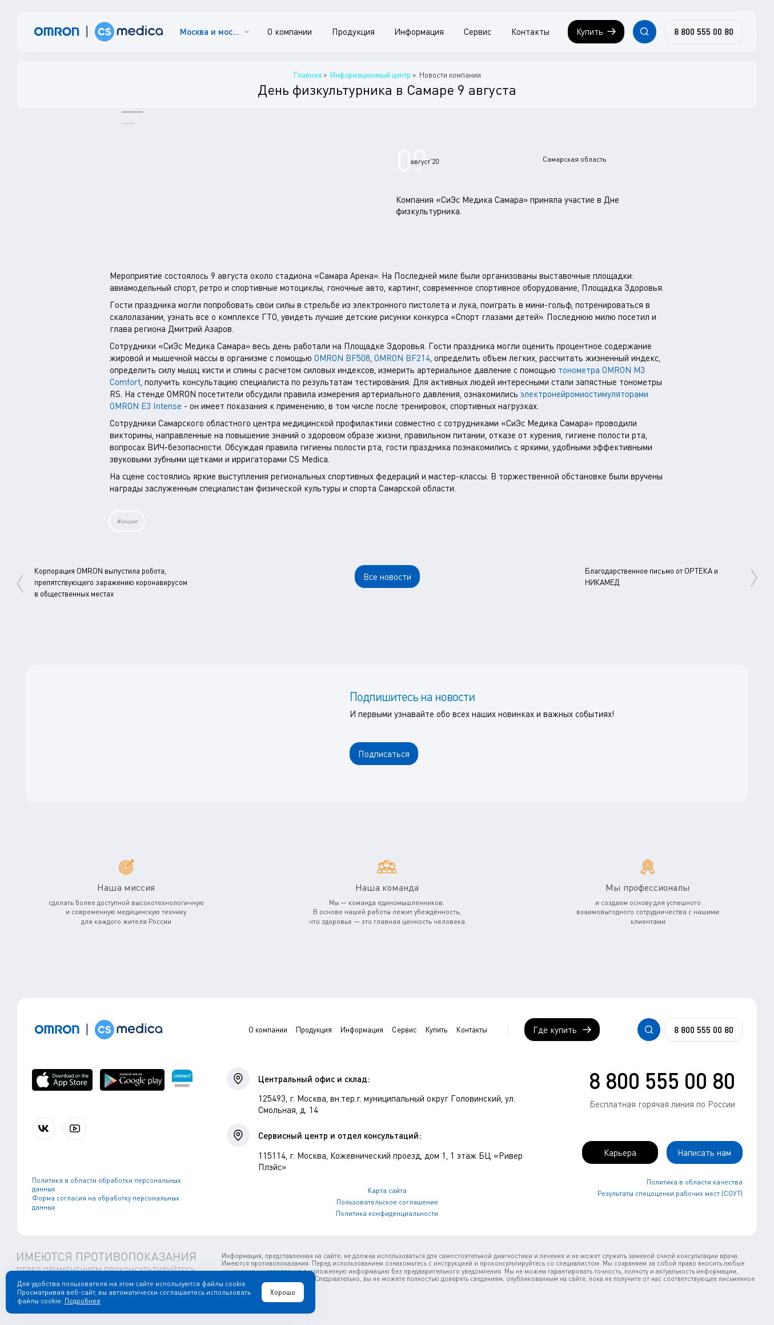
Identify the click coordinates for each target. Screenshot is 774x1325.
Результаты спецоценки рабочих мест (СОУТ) (670, 1193)
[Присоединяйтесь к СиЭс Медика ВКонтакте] (43, 1128)
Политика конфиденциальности (387, 1213)
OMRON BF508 (342, 358)
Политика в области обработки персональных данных (106, 1185)
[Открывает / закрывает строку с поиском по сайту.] (644, 31)
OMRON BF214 (402, 358)
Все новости (387, 576)
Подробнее (83, 1300)
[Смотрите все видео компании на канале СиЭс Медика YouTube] (74, 1128)
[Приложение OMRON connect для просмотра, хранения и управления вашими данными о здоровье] (182, 1080)
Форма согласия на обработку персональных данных (105, 1202)
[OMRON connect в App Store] (62, 1080)
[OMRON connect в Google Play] (132, 1080)
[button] (132, 111)
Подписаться (384, 753)
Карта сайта (387, 1190)
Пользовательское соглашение (387, 1202)
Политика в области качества (695, 1182)
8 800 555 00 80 (662, 1080)
